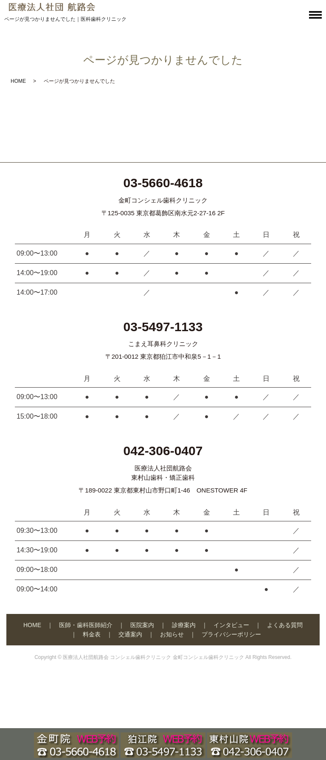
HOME (18, 81)
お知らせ (172, 634)
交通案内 (130, 634)
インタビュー (231, 625)
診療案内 (184, 625)
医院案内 (142, 625)
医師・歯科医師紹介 (85, 625)
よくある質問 (285, 625)
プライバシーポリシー (231, 634)
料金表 (92, 634)
